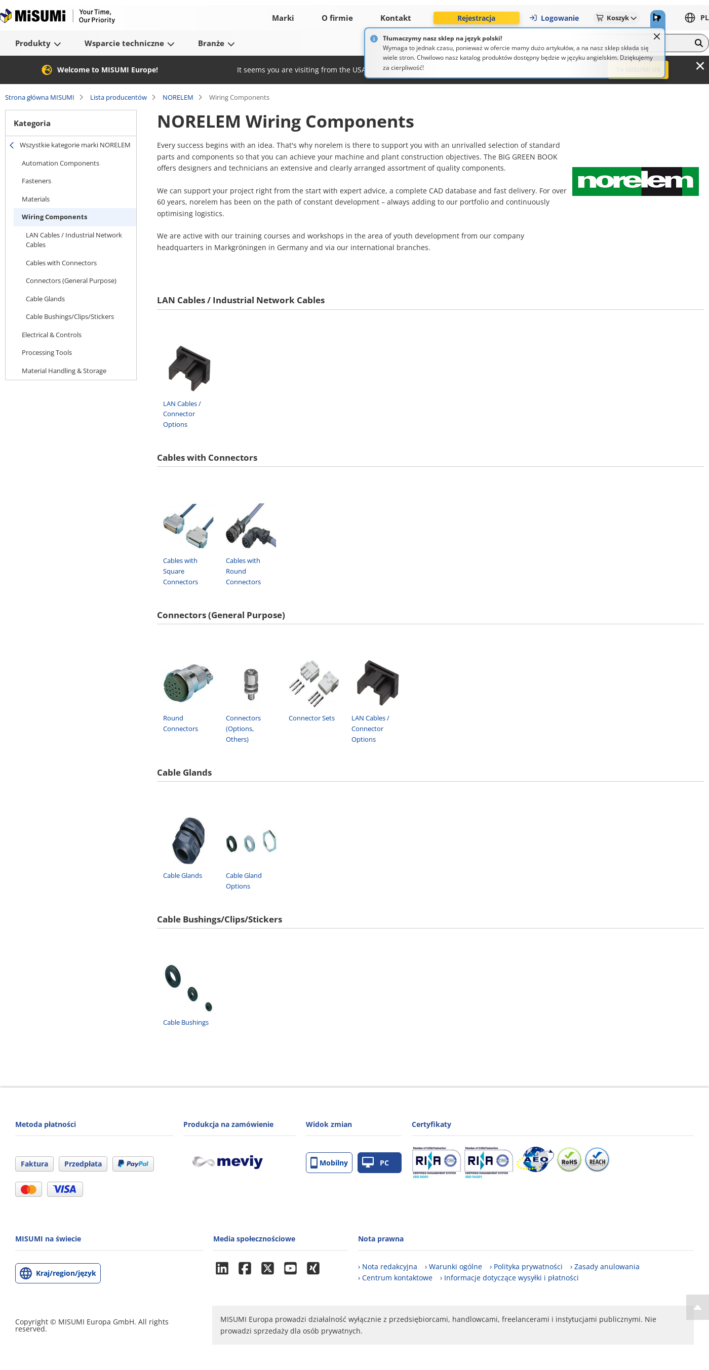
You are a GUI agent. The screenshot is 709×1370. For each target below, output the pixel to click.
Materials (36, 199)
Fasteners (36, 180)
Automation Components (60, 163)
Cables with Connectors (61, 262)
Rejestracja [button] (476, 18)
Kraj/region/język (66, 1273)
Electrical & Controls (52, 334)
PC (375, 1162)
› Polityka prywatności (526, 1266)
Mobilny (329, 1162)
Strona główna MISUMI (39, 97)
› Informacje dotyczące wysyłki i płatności (509, 1277)
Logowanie (554, 18)
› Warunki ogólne (453, 1266)
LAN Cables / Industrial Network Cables (74, 240)
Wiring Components (54, 216)
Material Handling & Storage (64, 370)
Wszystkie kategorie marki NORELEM (75, 144)
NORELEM (178, 97)
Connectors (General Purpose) (71, 280)
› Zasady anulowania (605, 1266)
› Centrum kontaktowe (395, 1277)
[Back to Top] (697, 1307)
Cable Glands (45, 298)
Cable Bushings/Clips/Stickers (70, 316)
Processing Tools (47, 352)
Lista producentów (118, 97)
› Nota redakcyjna (387, 1266)
